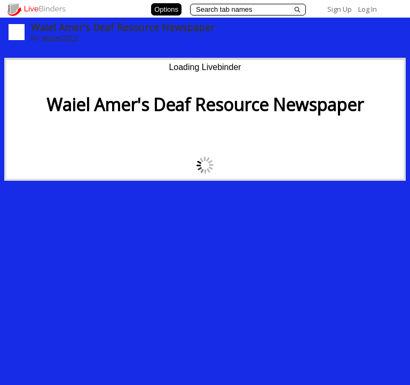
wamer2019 (59, 37)
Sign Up (339, 9)
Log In (367, 9)
